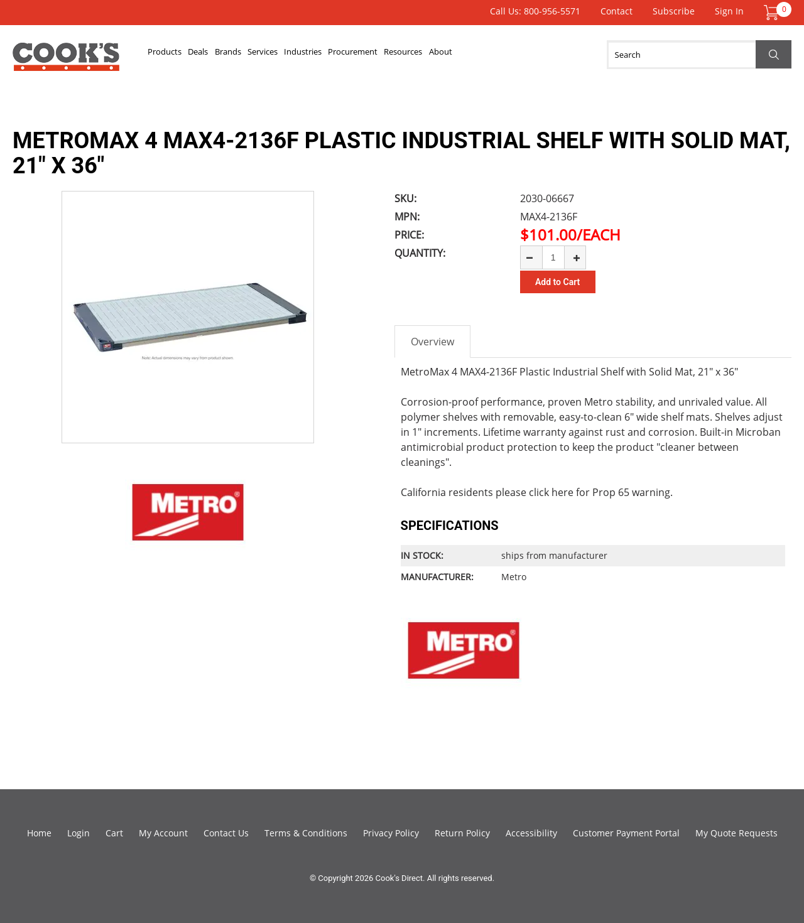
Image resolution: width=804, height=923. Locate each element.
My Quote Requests (736, 832)
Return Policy (462, 832)
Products (175, 55)
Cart (114, 832)
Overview (432, 341)
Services (333, 55)
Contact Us (226, 832)
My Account (163, 832)
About (603, 55)
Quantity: (419, 253)
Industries (396, 55)
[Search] (699, 54)
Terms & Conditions (305, 832)
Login (78, 832)
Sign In (729, 11)
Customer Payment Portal (626, 832)
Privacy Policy (391, 832)
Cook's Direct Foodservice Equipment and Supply (66, 61)
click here (551, 492)
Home (39, 832)
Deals (229, 55)
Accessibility (531, 832)
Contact (616, 11)
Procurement (470, 55)
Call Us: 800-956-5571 (535, 11)
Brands (278, 55)
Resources (545, 55)
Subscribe (674, 11)
